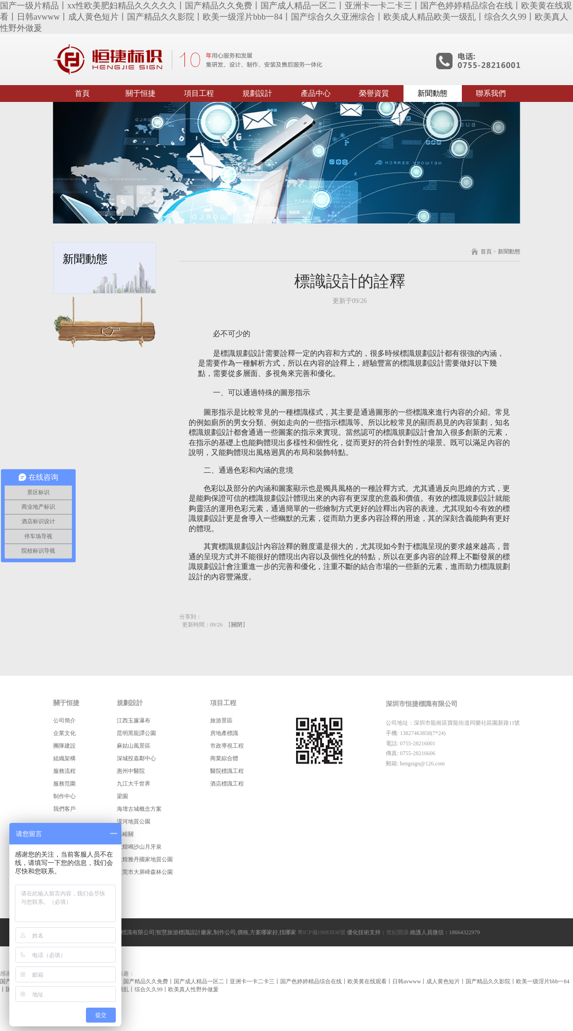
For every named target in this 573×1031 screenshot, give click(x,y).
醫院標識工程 (227, 771)
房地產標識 (224, 733)
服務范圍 (64, 783)
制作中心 (64, 796)
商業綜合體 (224, 758)
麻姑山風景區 (133, 746)
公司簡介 (64, 720)
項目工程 (199, 93)
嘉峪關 (125, 834)
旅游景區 (221, 720)
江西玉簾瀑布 (133, 720)
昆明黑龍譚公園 (136, 733)
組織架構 (64, 758)
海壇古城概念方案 (139, 809)
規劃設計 (257, 93)
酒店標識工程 (227, 783)
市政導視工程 (227, 746)
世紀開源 (397, 932)
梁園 (122, 796)
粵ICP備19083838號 (321, 932)
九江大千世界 (133, 783)
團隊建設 (64, 746)
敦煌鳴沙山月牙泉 (139, 847)
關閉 (236, 624)
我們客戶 (64, 809)
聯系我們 (491, 93)
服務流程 (64, 771)
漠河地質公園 (133, 821)
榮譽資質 (374, 93)
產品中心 (316, 93)
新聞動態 (432, 93)
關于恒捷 (141, 93)
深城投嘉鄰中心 (136, 758)
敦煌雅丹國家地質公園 (145, 859)
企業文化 (64, 733)
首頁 (82, 93)
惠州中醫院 (131, 771)
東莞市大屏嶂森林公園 (145, 872)
